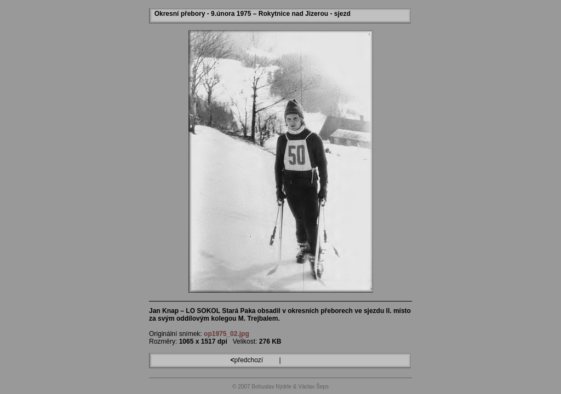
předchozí (247, 360)
